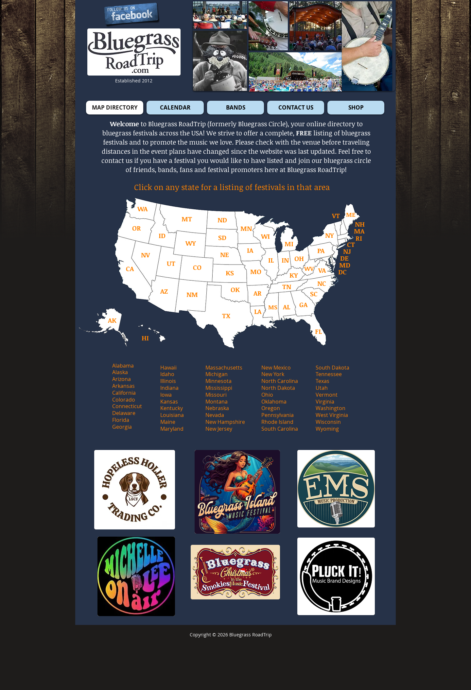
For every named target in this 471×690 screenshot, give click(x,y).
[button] (367, 46)
